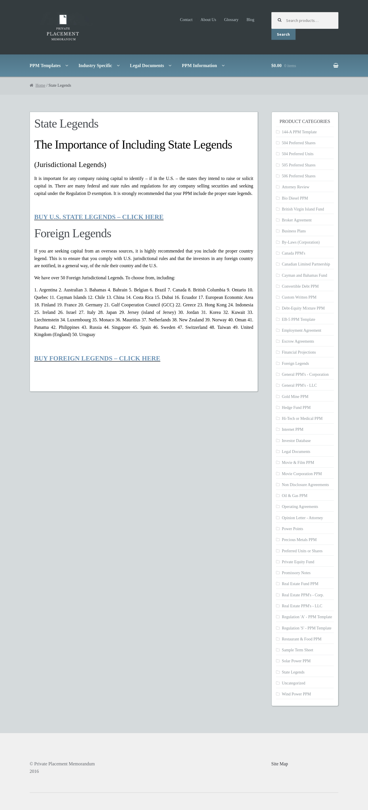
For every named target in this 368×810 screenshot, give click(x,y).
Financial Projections (299, 352)
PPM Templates (45, 65)
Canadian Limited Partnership (306, 264)
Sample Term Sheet (297, 650)
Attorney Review (295, 187)
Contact (186, 20)
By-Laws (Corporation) (301, 242)
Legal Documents (147, 65)
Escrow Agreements (298, 341)
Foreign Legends (295, 363)
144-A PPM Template (299, 132)
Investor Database (296, 441)
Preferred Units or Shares (302, 551)
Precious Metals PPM (299, 540)
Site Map (279, 763)
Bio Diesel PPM (295, 198)
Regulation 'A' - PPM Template (307, 617)
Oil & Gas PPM (294, 496)
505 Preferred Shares (298, 165)
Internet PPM (292, 429)
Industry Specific (95, 65)
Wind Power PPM (296, 694)
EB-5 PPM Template (298, 319)
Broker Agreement (297, 220)
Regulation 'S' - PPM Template (306, 628)
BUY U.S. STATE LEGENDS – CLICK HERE (99, 217)
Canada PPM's (293, 253)
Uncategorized (293, 683)
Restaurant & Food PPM (301, 639)
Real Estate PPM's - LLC (302, 606)
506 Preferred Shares (298, 176)
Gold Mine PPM (295, 396)
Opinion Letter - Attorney (302, 518)
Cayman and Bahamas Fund (304, 275)
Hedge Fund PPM (296, 407)
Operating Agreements (300, 506)
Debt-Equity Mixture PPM (303, 308)
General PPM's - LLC (299, 385)
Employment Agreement (301, 330)
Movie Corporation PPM (302, 474)
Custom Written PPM (299, 297)
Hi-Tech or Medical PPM (302, 418)
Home (40, 85)
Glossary (231, 20)
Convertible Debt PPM (300, 286)
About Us (208, 20)
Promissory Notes (296, 573)
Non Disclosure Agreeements (305, 485)
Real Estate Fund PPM (300, 584)
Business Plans (294, 231)
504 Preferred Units (297, 154)
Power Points (292, 529)
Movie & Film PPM (298, 462)
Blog (250, 20)
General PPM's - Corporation (305, 374)
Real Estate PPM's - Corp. (303, 595)
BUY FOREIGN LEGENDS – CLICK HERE (97, 358)
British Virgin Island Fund (303, 209)
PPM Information (199, 65)
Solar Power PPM (296, 661)
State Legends (293, 672)
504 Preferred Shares (298, 143)
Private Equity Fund (298, 562)
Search (283, 34)
